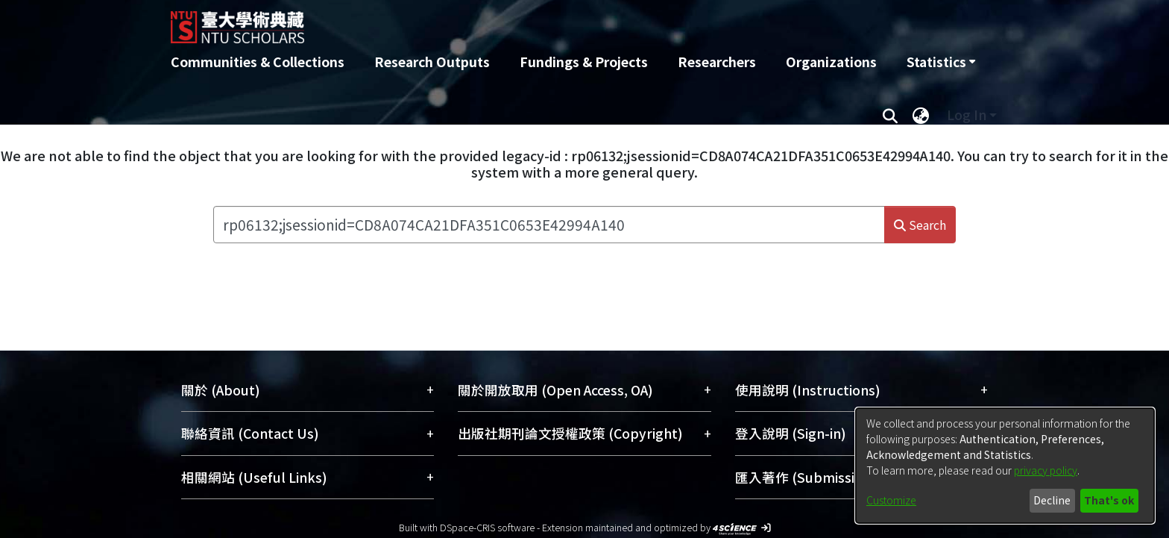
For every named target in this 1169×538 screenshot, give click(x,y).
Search (920, 225)
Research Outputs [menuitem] (432, 61)
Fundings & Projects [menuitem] (584, 61)
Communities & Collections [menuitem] (257, 61)
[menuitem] (941, 62)
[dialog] (1005, 465)
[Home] (504, 21)
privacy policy (1045, 470)
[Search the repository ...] (548, 224)
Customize (891, 499)
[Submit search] (889, 115)
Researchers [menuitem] (717, 61)
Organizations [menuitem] (831, 61)
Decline (1052, 499)
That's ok (1109, 499)
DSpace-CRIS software (487, 527)
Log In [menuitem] (966, 114)
